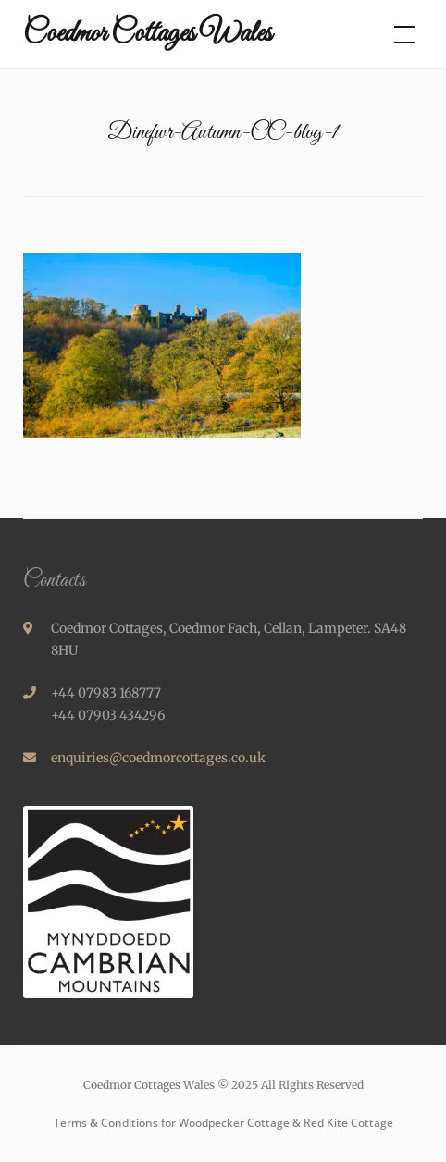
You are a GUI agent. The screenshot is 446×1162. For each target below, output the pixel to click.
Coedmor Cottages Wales (147, 34)
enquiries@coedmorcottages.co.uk (158, 757)
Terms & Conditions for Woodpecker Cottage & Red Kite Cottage (223, 1123)
